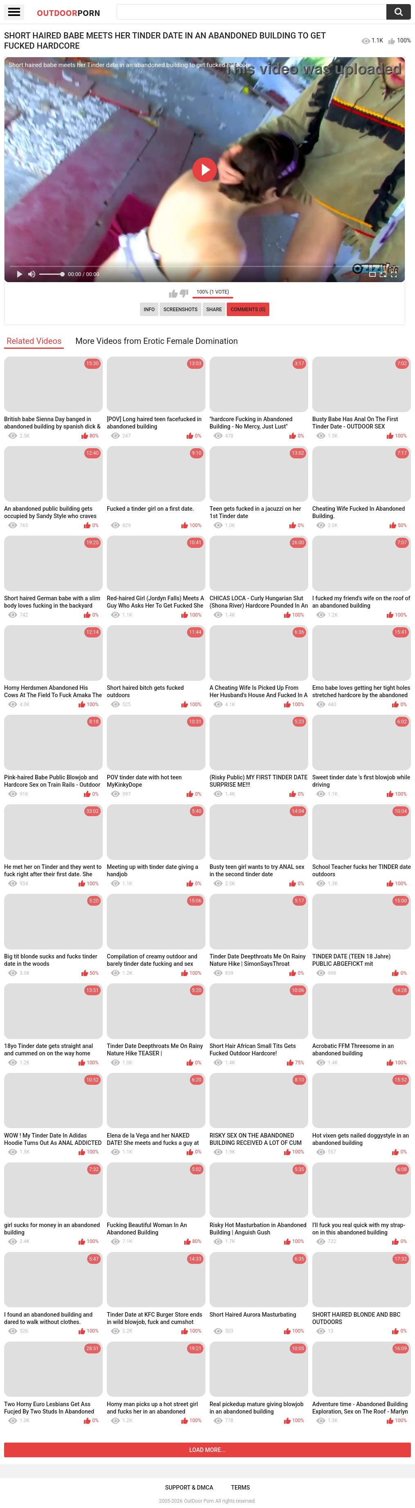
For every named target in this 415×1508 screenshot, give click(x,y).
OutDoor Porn (199, 1501)
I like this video (173, 293)
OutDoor (68, 12)
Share (214, 309)
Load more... (207, 1450)
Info (149, 309)
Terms (240, 1487)
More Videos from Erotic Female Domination (156, 341)
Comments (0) (248, 309)
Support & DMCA (189, 1487)
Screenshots (181, 309)
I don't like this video (184, 293)
